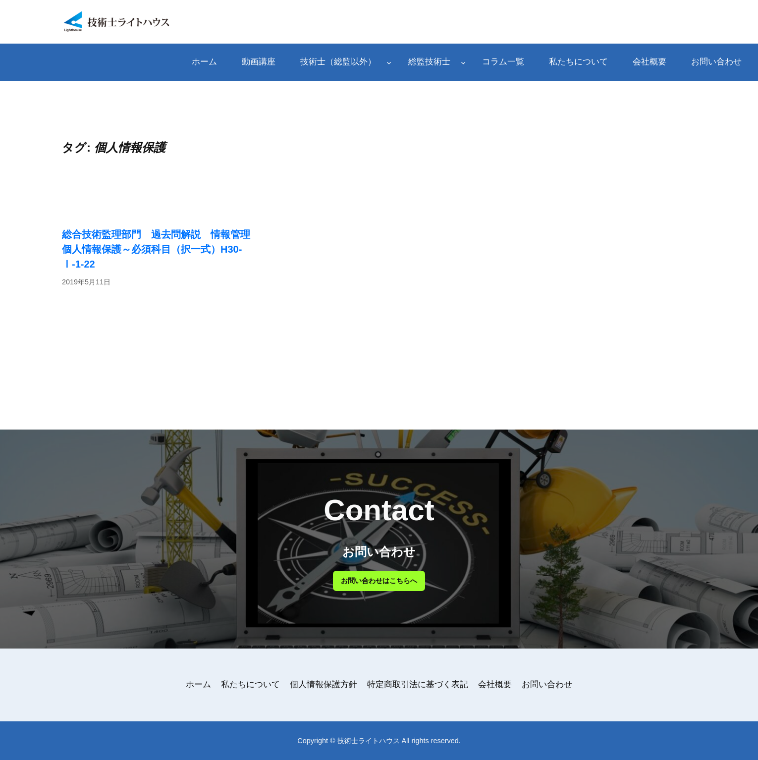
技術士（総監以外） (338, 61)
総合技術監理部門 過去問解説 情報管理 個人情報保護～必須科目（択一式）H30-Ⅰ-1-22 (161, 249)
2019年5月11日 (86, 282)
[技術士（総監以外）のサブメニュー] (388, 61)
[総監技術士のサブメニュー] (463, 61)
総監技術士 (429, 61)
